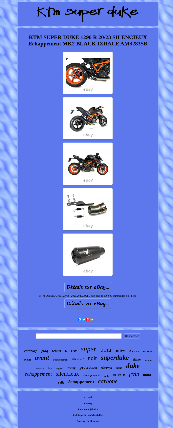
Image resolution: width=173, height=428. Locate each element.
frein (134, 374)
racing (71, 367)
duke (133, 365)
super (88, 349)
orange (147, 351)
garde (106, 376)
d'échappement (60, 359)
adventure (40, 368)
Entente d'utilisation (88, 421)
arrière (119, 374)
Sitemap (88, 403)
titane (137, 359)
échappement (81, 381)
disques (134, 351)
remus (56, 351)
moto (147, 375)
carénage (31, 351)
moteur (78, 358)
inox (50, 368)
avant (42, 357)
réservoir (107, 367)
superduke (115, 357)
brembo (148, 360)
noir (92, 358)
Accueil (88, 397)
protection (88, 367)
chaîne (27, 359)
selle (61, 382)
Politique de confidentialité (88, 415)
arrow (71, 350)
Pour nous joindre (88, 409)
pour (106, 349)
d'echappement (91, 375)
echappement (38, 374)
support (59, 368)
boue (119, 367)
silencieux (67, 373)
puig (44, 351)
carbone (108, 381)
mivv (120, 350)
